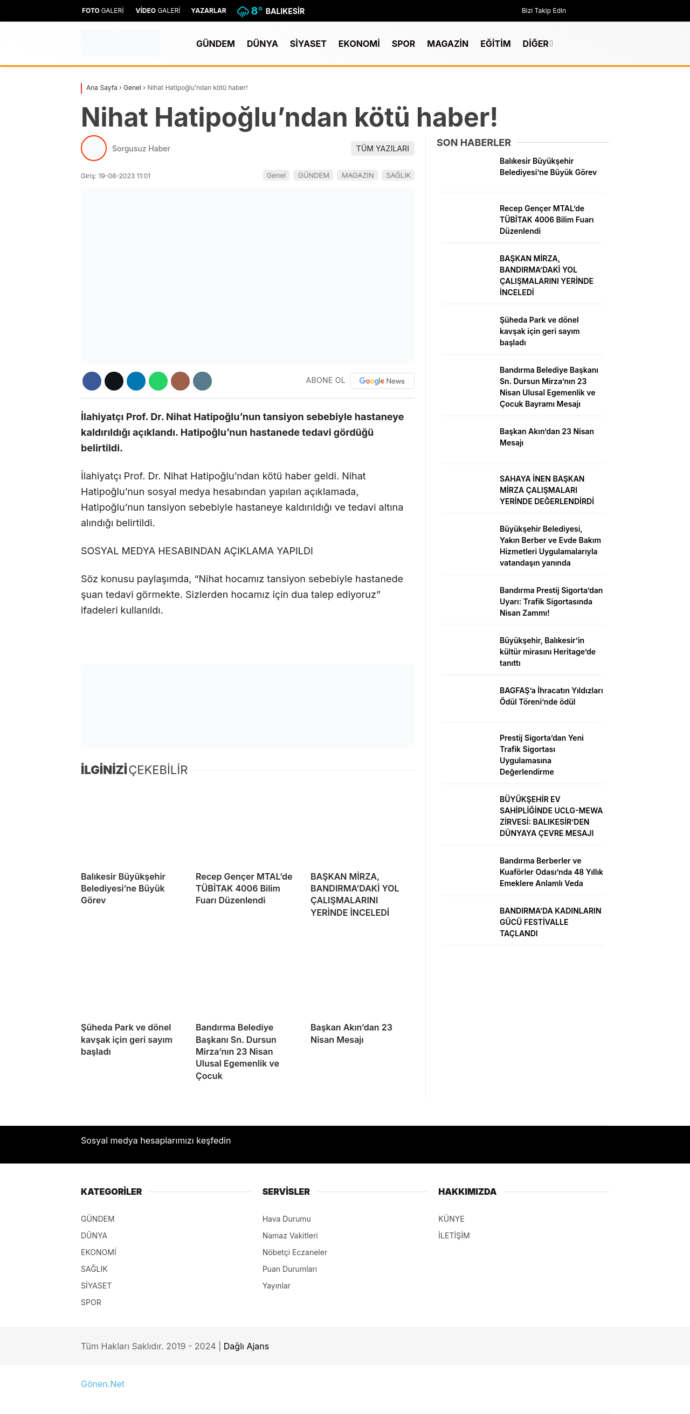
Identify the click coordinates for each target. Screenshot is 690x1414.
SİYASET (308, 43)
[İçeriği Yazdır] (202, 381)
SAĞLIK (399, 175)
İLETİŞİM (454, 1235)
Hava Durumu (287, 1218)
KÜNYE (451, 1218)
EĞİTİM (495, 43)
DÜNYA (262, 43)
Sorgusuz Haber (141, 148)
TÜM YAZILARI (382, 148)
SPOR (404, 43)
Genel (276, 175)
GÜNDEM (215, 43)
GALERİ (102, 10)
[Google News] (382, 381)
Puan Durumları (290, 1268)
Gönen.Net (103, 1383)
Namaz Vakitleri (290, 1235)
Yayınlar (277, 1285)
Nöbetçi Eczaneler (295, 1252)
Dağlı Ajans (246, 1346)
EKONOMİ (359, 43)
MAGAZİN (447, 43)
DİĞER (536, 43)
